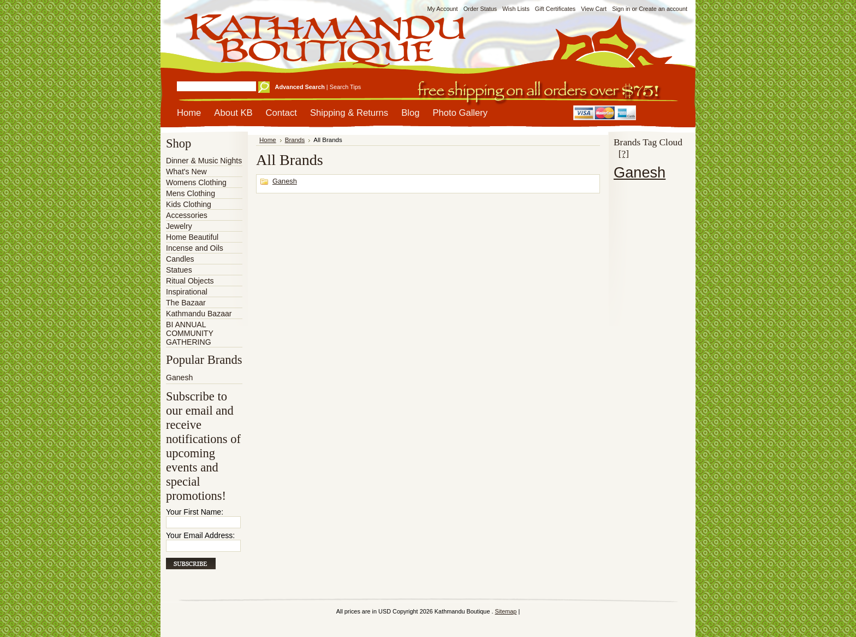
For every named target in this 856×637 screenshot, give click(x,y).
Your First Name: (194, 512)
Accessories (186, 215)
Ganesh (179, 377)
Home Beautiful (192, 237)
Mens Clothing (190, 193)
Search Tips (345, 87)
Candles (180, 259)
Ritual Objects (190, 280)
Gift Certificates (555, 8)
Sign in (621, 8)
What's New (186, 171)
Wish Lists (516, 8)
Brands (295, 140)
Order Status (480, 8)
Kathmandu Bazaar (199, 313)
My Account (442, 8)
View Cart (594, 8)
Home (267, 140)
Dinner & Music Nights (204, 160)
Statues (179, 270)
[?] (624, 153)
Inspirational (186, 291)
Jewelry (179, 226)
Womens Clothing (196, 182)
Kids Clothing (188, 204)
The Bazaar (186, 302)
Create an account (663, 8)
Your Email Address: (200, 535)
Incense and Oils (194, 248)
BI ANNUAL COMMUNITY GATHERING (189, 333)
